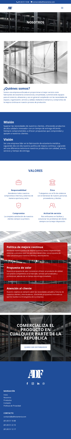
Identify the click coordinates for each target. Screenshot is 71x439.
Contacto (7, 403)
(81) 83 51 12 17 (10, 429)
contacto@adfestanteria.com (15, 417)
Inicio (6, 395)
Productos (8, 400)
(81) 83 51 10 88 (10, 421)
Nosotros (7, 397)
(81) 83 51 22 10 (10, 425)
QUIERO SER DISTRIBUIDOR (35, 347)
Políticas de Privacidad (12, 406)
